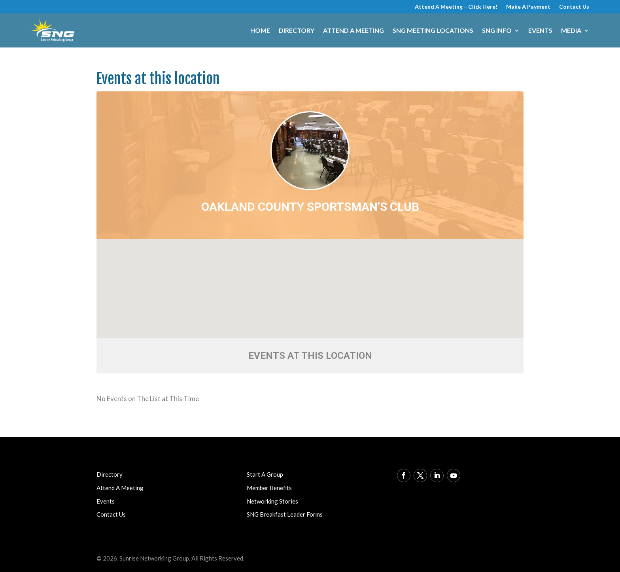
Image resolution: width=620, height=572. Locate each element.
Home (260, 30)
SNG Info (497, 30)
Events (540, 30)
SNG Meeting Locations (433, 30)
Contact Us (574, 7)
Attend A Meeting (353, 30)
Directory (296, 30)
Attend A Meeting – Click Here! (456, 7)
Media (571, 30)
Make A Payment (528, 7)
